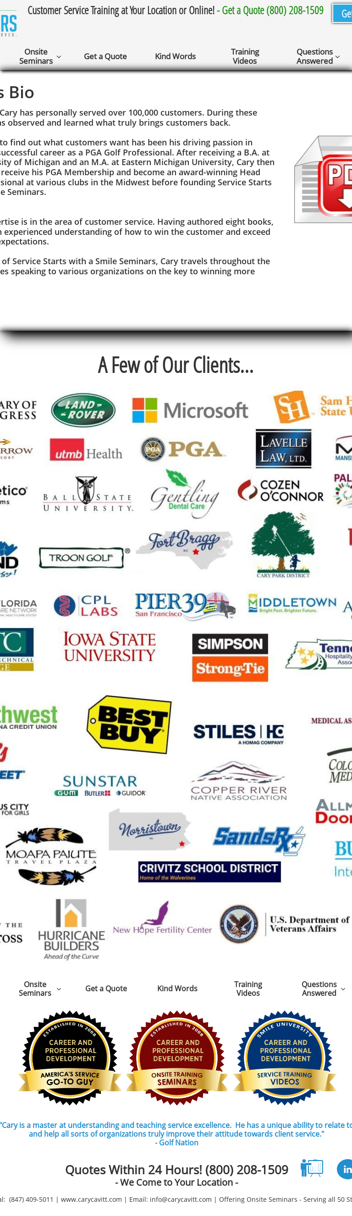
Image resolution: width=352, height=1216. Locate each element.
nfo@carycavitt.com (182, 1199)
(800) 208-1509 (246, 1169)
